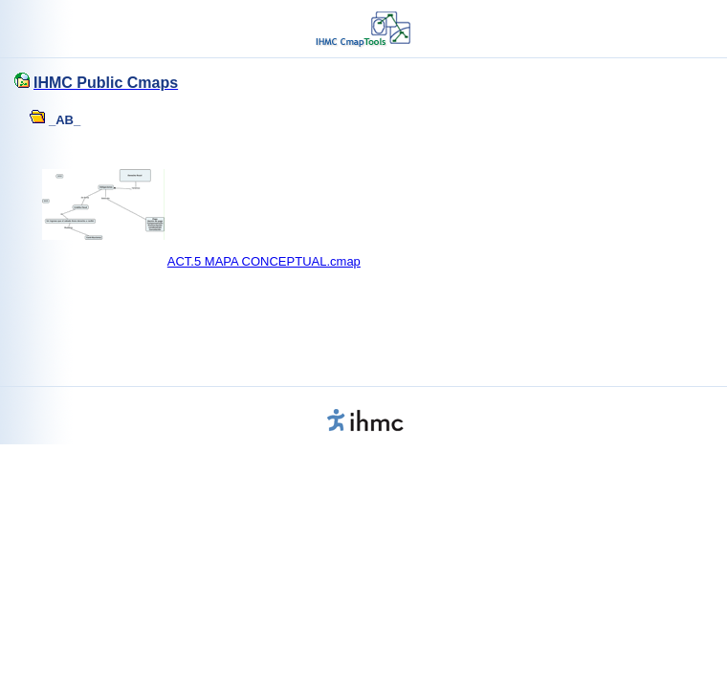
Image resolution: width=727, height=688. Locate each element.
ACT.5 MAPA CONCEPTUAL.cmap (264, 261)
